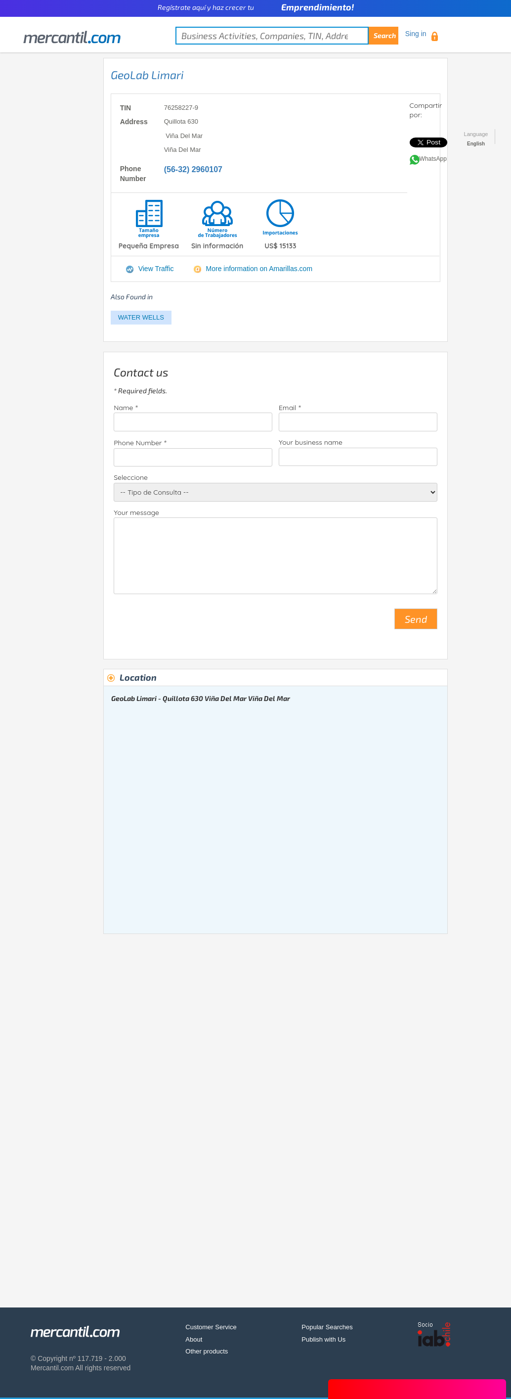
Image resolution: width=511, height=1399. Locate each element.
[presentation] (189, 623)
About (193, 1339)
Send (416, 619)
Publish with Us (323, 1339)
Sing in (415, 34)
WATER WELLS (141, 317)
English (476, 143)
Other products (206, 1351)
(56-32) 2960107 (193, 169)
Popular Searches (326, 1327)
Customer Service (210, 1327)
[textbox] (286, 36)
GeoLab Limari (147, 75)
